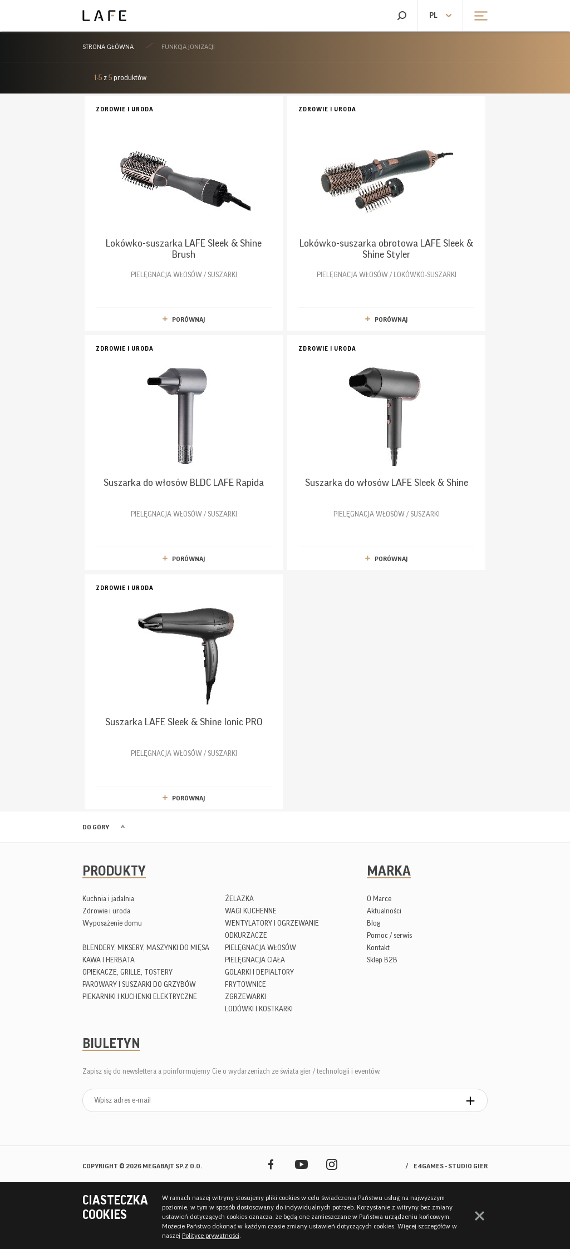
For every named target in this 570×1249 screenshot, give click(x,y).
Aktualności (384, 910)
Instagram (332, 1164)
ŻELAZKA (239, 898)
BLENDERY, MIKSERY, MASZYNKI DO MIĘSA (145, 947)
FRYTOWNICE (245, 984)
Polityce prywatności (210, 1235)
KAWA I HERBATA (108, 959)
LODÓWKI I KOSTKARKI (259, 1008)
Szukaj (401, 15)
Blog (373, 923)
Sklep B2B (382, 959)
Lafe (104, 15)
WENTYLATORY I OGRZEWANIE (272, 923)
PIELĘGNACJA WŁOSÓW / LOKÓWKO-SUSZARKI (386, 191)
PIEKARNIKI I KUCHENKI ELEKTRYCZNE (139, 996)
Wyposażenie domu (112, 923)
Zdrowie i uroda (106, 910)
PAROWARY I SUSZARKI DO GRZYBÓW (139, 984)
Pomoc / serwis (389, 935)
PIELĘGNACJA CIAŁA (255, 959)
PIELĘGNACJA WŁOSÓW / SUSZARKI (184, 191)
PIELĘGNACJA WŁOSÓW (260, 947)
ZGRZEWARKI (245, 996)
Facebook (271, 1164)
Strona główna (108, 46)
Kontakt (378, 947)
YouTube (301, 1164)
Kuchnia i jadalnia (108, 898)
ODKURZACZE (246, 935)
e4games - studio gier (451, 1166)
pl (433, 15)
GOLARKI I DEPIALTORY (259, 972)
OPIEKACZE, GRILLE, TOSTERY (127, 972)
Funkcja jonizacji (188, 46)
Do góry (95, 827)
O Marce (379, 898)
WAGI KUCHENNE (251, 910)
